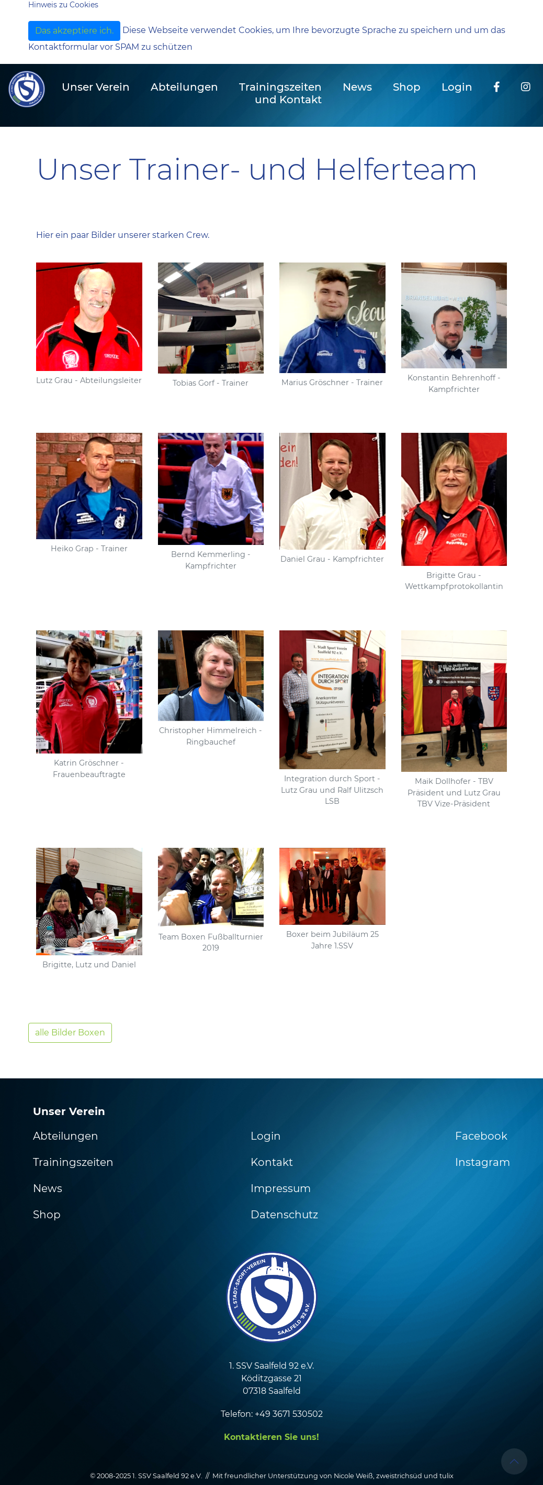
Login (457, 87)
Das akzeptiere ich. (74, 31)
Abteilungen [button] (184, 87)
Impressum (281, 1188)
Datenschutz (284, 1214)
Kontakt (272, 1162)
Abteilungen (65, 1136)
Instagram (482, 1162)
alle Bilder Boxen (70, 1033)
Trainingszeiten (73, 1162)
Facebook (481, 1136)
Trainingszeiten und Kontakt (280, 93)
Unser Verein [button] (96, 87)
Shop (407, 87)
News (357, 87)
